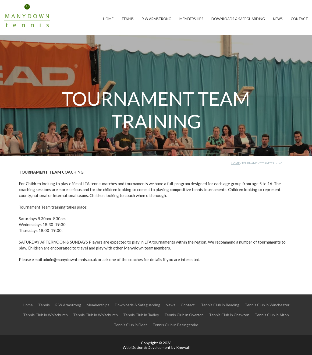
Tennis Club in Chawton (229, 314)
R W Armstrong (156, 19)
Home (108, 19)
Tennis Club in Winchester (267, 305)
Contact (299, 19)
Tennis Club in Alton (272, 314)
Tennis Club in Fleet (130, 324)
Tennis (128, 19)
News (278, 19)
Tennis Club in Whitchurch (45, 314)
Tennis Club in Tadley (141, 314)
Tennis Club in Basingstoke (175, 324)
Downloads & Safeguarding (238, 19)
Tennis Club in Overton (184, 314)
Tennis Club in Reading (220, 305)
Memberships (191, 19)
